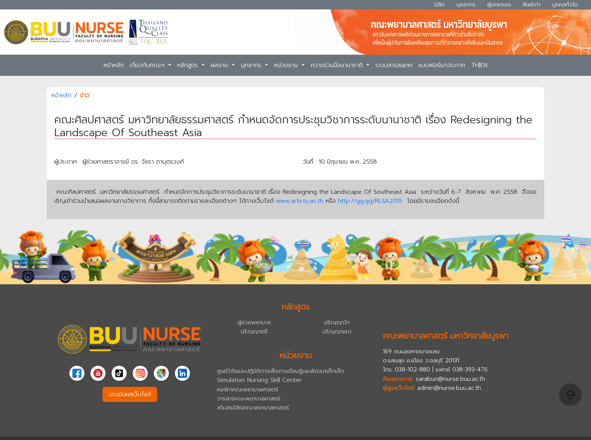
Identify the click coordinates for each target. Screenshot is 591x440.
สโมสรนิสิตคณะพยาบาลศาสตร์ (253, 407)
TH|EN (479, 65)
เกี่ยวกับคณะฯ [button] (148, 65)
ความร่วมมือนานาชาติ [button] (338, 65)
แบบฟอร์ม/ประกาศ (441, 65)
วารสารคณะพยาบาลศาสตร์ (248, 398)
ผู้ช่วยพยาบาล (254, 322)
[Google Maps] (161, 373)
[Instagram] (140, 373)
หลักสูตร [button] (188, 65)
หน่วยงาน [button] (287, 65)
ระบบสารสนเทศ (393, 65)
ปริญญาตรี (254, 331)
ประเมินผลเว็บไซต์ (130, 394)
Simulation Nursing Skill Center (259, 380)
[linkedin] (182, 373)
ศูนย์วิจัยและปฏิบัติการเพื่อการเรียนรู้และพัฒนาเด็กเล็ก (280, 370)
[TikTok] (119, 373)
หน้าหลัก (114, 65)
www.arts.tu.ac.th (301, 200)
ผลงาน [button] (220, 65)
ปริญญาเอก (337, 331)
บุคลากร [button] (252, 65)
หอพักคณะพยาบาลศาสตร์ (247, 389)
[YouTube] (98, 373)
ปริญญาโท (337, 322)
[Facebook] (76, 373)
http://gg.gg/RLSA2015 (370, 200)
